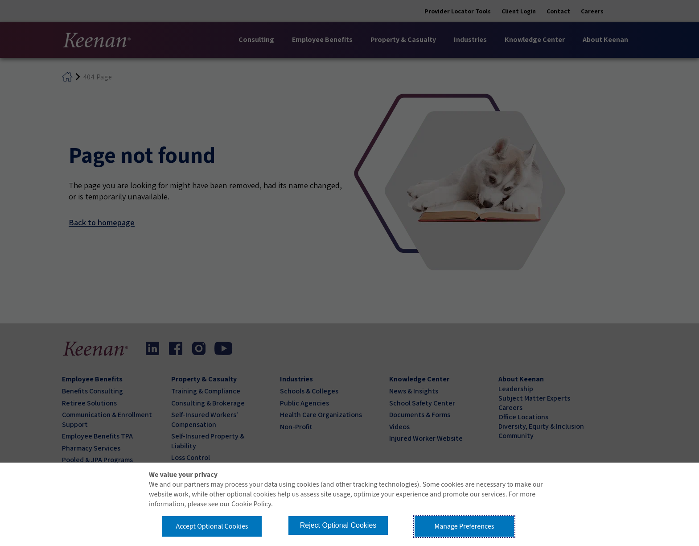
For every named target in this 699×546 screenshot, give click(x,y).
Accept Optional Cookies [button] (212, 526)
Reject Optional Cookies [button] (338, 525)
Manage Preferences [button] (464, 526)
